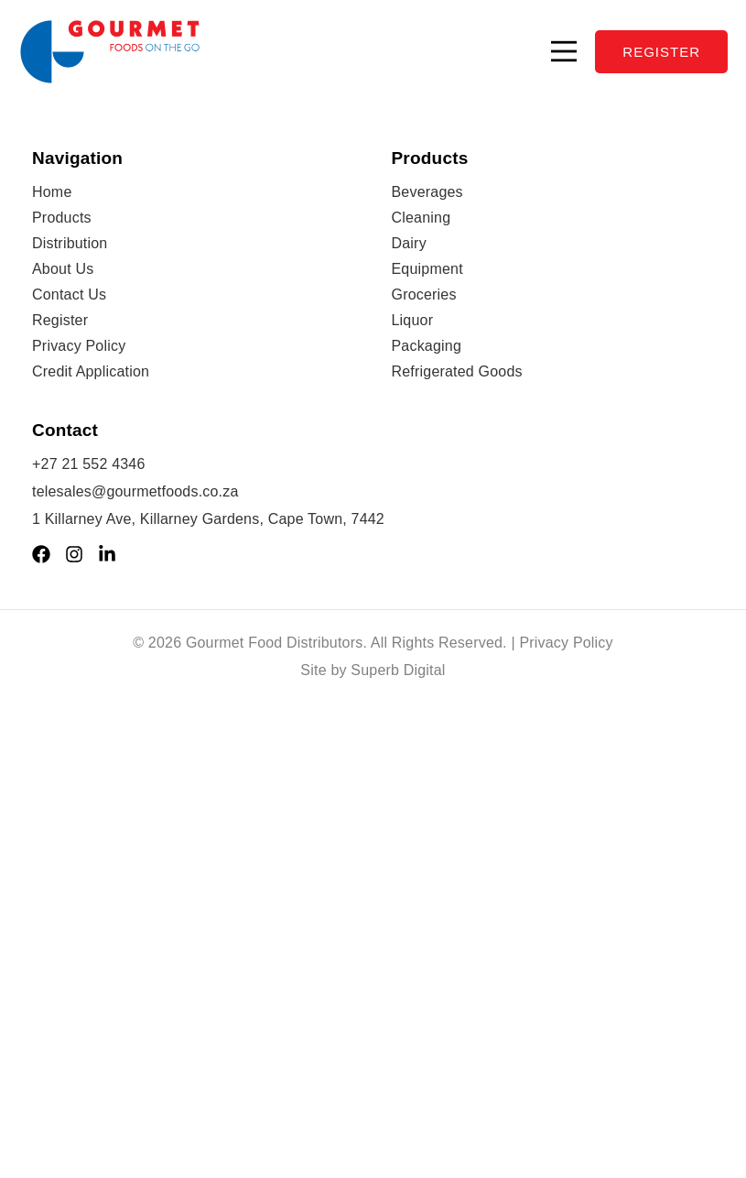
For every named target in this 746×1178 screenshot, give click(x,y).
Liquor (413, 320)
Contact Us (69, 294)
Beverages (427, 192)
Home (51, 192)
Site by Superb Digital (372, 670)
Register (60, 320)
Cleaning (421, 217)
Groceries (424, 294)
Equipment (427, 269)
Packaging (427, 346)
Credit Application (90, 371)
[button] (564, 51)
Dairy (409, 243)
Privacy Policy (78, 346)
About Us (62, 269)
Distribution (69, 243)
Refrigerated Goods (457, 371)
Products (62, 217)
